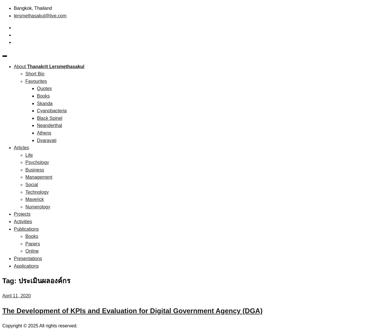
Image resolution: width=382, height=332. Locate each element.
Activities (23, 221)
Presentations (28, 258)
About (49, 66)
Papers (32, 243)
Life (29, 155)
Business (34, 169)
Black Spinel (49, 118)
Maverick (34, 199)
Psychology (37, 162)
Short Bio (34, 73)
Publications (26, 229)
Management (38, 177)
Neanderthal (49, 125)
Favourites (36, 81)
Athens (44, 132)
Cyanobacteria (52, 110)
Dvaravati (47, 140)
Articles (21, 147)
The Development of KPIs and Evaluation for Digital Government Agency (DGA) (132, 311)
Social (31, 184)
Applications (26, 266)
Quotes (44, 88)
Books (43, 96)
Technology (37, 192)
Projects (22, 214)
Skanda (45, 103)
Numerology (37, 206)
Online (32, 251)
